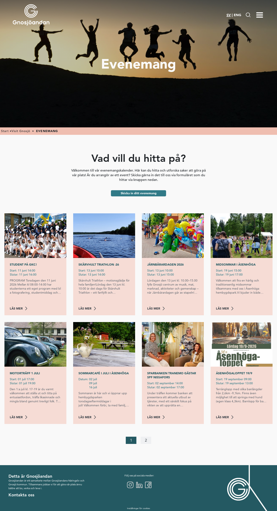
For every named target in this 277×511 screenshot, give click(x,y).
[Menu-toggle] (259, 15)
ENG (237, 15)
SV (229, 15)
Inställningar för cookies (138, 508)
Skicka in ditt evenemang (139, 193)
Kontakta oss (21, 494)
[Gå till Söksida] (248, 15)
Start (5, 131)
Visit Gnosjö (20, 131)
